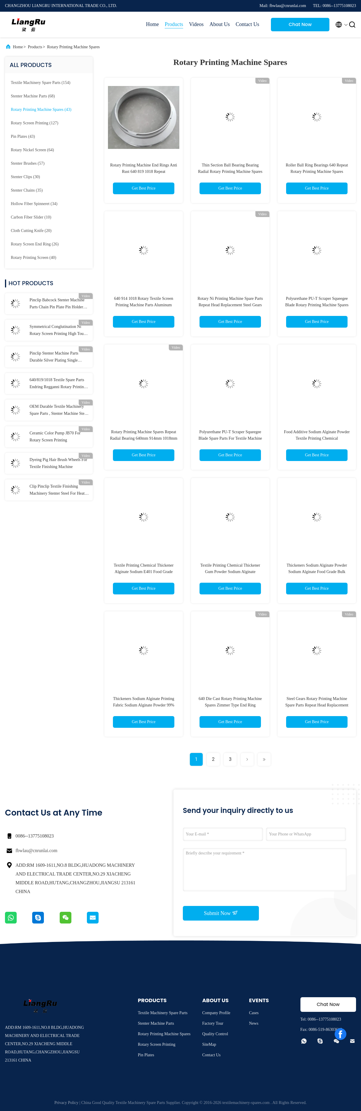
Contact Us (247, 24)
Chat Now (300, 24)
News (253, 1023)
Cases (254, 1013)
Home (152, 24)
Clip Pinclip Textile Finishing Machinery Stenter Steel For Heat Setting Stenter (57, 490)
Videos (196, 24)
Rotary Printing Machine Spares (73, 47)
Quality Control (215, 1034)
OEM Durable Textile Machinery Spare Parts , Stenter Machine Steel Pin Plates (58, 410)
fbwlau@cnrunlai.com (36, 850)
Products (174, 24)
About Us (219, 24)
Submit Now (221, 913)
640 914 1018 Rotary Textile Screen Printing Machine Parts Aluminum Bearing (143, 305)
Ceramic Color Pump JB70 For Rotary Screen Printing (55, 436)
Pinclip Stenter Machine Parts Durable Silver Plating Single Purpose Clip (54, 357)
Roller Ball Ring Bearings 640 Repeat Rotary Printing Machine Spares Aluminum (317, 171)
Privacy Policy (66, 1102)
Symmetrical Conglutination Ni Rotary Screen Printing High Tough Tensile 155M (59, 330)
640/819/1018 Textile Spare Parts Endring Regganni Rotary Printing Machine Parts (58, 384)
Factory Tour (212, 1023)
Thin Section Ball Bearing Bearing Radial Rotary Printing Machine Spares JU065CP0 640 (230, 171)
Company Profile (216, 1013)
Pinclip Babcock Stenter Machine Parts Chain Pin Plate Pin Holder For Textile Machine (57, 304)
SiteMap (209, 1044)
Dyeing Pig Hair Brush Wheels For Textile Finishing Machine (58, 463)
